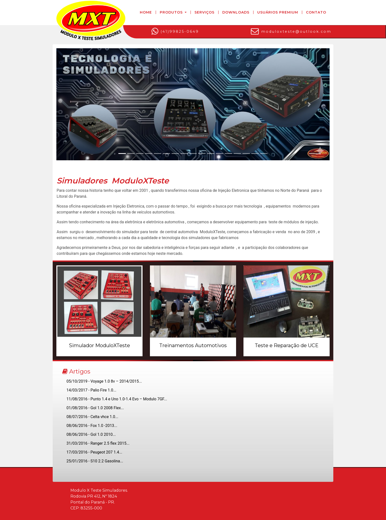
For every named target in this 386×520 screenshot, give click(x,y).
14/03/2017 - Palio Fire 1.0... (91, 390)
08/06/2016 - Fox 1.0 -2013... (91, 425)
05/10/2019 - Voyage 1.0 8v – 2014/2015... (104, 381)
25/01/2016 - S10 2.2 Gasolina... (94, 461)
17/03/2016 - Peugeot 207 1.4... (94, 452)
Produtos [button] (172, 12)
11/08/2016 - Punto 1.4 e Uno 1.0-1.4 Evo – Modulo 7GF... (116, 399)
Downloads (235, 12)
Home (146, 12)
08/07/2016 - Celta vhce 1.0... (92, 416)
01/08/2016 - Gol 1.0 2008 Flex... (95, 408)
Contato (316, 12)
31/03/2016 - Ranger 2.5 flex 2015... (97, 443)
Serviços (204, 12)
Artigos (76, 371)
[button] (76, 104)
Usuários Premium (277, 12)
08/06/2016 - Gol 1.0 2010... (91, 434)
